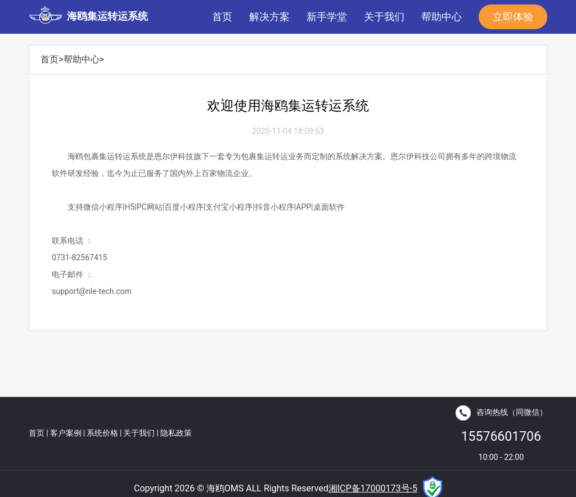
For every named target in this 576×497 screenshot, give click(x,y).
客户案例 (66, 432)
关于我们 (384, 16)
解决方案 (269, 16)
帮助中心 (441, 16)
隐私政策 (176, 432)
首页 (222, 16)
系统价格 (102, 432)
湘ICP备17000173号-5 (372, 488)
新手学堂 (327, 16)
